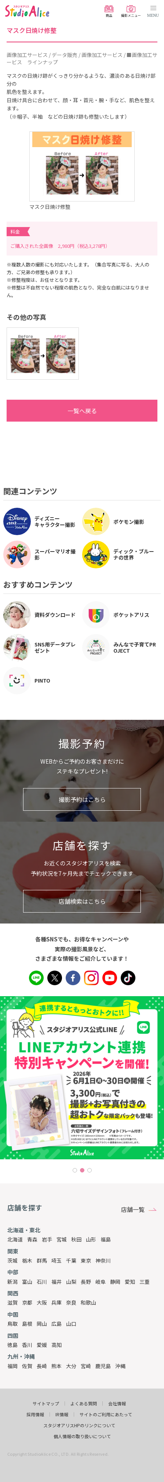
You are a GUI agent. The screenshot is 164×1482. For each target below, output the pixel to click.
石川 (42, 1281)
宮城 (62, 1239)
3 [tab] (89, 1170)
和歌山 (88, 1302)
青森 (32, 1239)
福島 (106, 1239)
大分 (71, 1366)
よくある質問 (83, 1403)
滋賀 (12, 1302)
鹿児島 (103, 1366)
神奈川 (103, 1260)
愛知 (130, 1281)
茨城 (12, 1260)
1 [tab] (75, 1170)
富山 (27, 1281)
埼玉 (56, 1260)
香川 (27, 1344)
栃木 (27, 1260)
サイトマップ (46, 1403)
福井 (56, 1281)
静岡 (115, 1281)
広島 (56, 1323)
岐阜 (100, 1281)
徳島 (12, 1344)
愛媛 (42, 1344)
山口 (71, 1323)
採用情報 (35, 1414)
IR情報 (61, 1414)
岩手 (47, 1239)
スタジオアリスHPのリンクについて (79, 1425)
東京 (86, 1260)
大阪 (42, 1302)
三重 (144, 1281)
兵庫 (56, 1302)
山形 (91, 1239)
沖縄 (120, 1366)
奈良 (71, 1302)
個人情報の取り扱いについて (82, 1436)
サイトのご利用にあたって (106, 1414)
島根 (27, 1323)
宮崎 (86, 1366)
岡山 (42, 1323)
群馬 (42, 1260)
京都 (27, 1302)
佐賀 (27, 1366)
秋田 (76, 1239)
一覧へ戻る (55, 410)
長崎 (42, 1366)
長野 (86, 1281)
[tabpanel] (82, 1077)
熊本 (56, 1366)
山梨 (71, 1281)
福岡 (12, 1366)
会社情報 (117, 1403)
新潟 (12, 1281)
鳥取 (12, 1323)
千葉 (71, 1260)
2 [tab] (82, 1170)
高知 (56, 1344)
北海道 (15, 1239)
